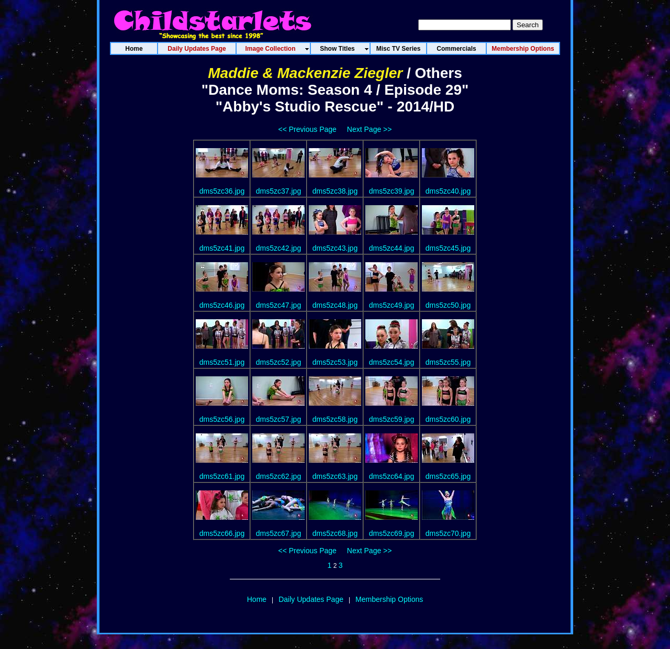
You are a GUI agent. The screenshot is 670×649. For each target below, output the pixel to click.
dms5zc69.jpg (391, 533)
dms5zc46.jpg (221, 305)
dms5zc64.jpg (391, 476)
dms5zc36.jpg (221, 191)
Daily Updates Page (310, 599)
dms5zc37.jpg (278, 191)
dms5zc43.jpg (335, 248)
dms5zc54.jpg (391, 362)
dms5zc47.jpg (278, 305)
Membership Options (389, 599)
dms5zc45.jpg (448, 248)
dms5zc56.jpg (221, 419)
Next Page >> (369, 129)
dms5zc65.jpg (448, 476)
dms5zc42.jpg (278, 248)
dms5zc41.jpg (221, 248)
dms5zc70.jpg (448, 533)
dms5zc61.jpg (221, 476)
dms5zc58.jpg (335, 419)
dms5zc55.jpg (448, 362)
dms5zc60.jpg (448, 419)
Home (256, 599)
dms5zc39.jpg (391, 191)
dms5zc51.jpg (221, 362)
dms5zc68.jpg (335, 533)
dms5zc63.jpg (335, 476)
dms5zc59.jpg (391, 419)
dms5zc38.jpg (335, 191)
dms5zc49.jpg (391, 305)
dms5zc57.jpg (278, 419)
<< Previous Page (307, 129)
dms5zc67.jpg (278, 533)
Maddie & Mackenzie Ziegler (305, 73)
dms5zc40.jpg (448, 191)
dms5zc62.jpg (278, 476)
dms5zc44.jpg (391, 248)
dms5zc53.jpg (335, 362)
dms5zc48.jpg (335, 305)
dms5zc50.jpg (448, 305)
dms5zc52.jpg (278, 362)
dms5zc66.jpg (221, 533)
